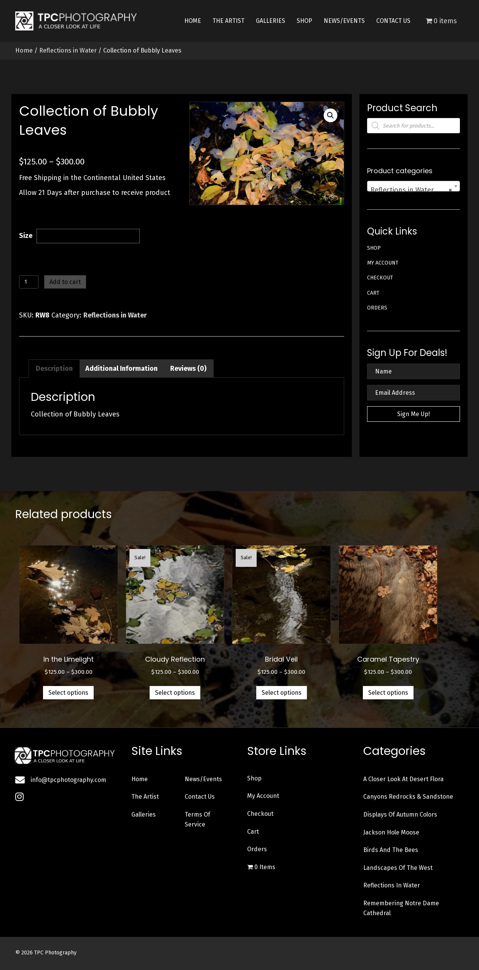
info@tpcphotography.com (68, 779)
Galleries (143, 814)
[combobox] (413, 186)
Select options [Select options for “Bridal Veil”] (282, 692)
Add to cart (65, 282)
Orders (377, 308)
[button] (330, 115)
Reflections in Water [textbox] (411, 190)
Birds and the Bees (390, 850)
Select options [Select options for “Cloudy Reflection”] (175, 692)
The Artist (145, 796)
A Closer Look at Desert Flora (403, 779)
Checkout (380, 277)
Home (24, 50)
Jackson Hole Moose (391, 832)
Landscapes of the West (398, 867)
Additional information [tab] (121, 368)
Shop (374, 248)
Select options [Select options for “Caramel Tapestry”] (388, 692)
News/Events (203, 779)
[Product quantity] (28, 282)
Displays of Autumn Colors (400, 814)
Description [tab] (54, 368)
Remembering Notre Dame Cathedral (401, 908)
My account (382, 263)
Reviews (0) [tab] (188, 368)
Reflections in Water (68, 50)
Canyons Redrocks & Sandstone (408, 796)
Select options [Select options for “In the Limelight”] (68, 692)
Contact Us (200, 796)
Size (25, 235)
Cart (373, 293)
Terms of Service (197, 819)
